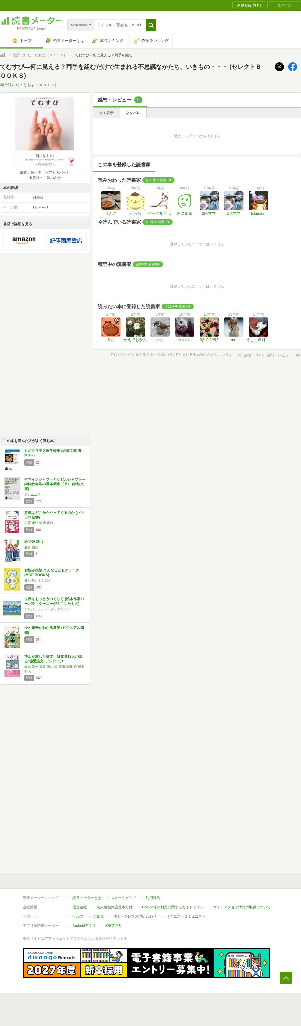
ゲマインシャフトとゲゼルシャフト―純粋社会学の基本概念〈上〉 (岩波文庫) (54, 484)
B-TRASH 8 (33, 541)
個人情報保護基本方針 (115, 907)
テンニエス (32, 494)
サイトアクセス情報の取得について (242, 907)
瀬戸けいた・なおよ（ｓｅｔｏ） (40, 55)
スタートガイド (123, 898)
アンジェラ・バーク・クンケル (47, 609)
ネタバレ (133, 113)
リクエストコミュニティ (186, 916)
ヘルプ (78, 916)
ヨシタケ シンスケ (38, 580)
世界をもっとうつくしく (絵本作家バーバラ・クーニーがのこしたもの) (54, 601)
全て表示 (106, 113)
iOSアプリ (113, 925)
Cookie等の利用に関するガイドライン (173, 907)
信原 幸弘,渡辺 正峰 (38, 523)
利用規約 (153, 898)
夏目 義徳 (31, 547)
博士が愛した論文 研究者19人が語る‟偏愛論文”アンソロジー (53, 658)
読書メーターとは (87, 898)
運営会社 (80, 907)
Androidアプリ (84, 925)
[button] (151, 25)
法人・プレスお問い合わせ (134, 916)
